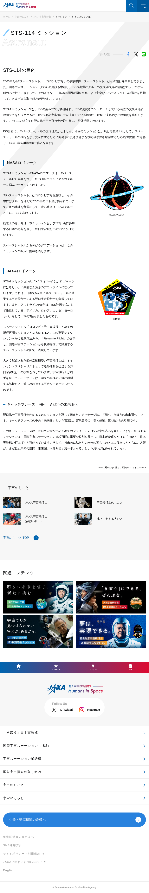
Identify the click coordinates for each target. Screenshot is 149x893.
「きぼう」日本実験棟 (20, 732)
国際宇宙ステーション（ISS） (27, 745)
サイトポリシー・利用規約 (21, 853)
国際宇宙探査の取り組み (22, 772)
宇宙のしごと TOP (16, 537)
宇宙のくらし (13, 798)
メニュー (143, 6)
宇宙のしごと (22, 16)
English (9, 870)
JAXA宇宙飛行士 (42, 16)
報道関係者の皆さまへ (18, 836)
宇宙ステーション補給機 (22, 758)
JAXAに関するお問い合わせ (22, 862)
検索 (131, 6)
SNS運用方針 (12, 845)
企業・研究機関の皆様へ (27, 820)
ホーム (6, 16)
